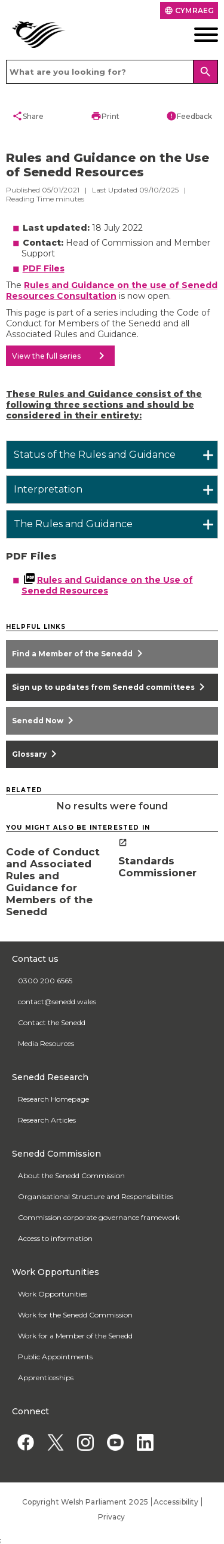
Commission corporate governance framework (99, 1217)
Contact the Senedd (51, 1022)
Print (105, 116)
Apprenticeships (45, 1377)
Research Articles (47, 1119)
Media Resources (46, 1043)
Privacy (111, 1516)
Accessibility (176, 1501)
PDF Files (44, 268)
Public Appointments (55, 1356)
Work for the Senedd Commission (75, 1314)
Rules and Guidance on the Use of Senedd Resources (107, 585)
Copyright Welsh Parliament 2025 (85, 1501)
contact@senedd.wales (57, 1001)
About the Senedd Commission (71, 1175)
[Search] (205, 71)
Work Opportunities (52, 1293)
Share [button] (28, 116)
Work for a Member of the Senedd (75, 1335)
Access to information (55, 1238)
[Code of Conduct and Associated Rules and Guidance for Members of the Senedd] (56, 878)
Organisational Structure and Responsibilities (95, 1196)
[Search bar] (112, 71)
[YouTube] (115, 1442)
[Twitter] (55, 1442)
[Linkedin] (144, 1442)
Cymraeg (189, 10)
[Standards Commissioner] (168, 859)
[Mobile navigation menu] (196, 34)
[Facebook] (25, 1442)
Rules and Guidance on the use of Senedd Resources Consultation (111, 290)
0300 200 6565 (45, 980)
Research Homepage (53, 1098)
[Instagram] (85, 1442)
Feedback (189, 116)
